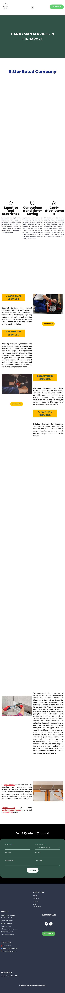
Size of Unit (38, 852)
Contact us (8, 808)
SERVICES (36, 901)
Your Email (8, 852)
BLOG (34, 904)
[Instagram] (51, 924)
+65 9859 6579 (7, 812)
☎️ (2, 946)
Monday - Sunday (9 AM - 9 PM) (9, 976)
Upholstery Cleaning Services (9, 929)
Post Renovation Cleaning (8, 918)
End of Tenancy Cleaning (8, 915)
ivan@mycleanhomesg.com (12, 810)
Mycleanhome (9, 785)
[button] (32, 7)
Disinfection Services (7, 932)
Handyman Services (6, 923)
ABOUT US (36, 898)
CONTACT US (37, 907)
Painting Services (6, 926)
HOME (35, 896)
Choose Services (40, 845)
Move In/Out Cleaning (7, 920)
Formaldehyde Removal (7, 934)
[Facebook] (46, 924)
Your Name (8, 845)
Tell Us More (38, 860)
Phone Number (9, 860)
